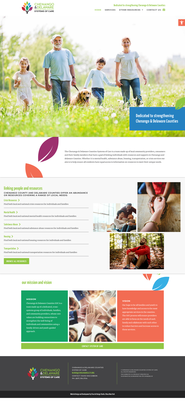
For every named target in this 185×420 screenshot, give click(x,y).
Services (110, 10)
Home (98, 10)
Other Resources (131, 10)
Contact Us (154, 10)
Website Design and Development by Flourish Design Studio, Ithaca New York (92, 394)
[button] (181, 22)
